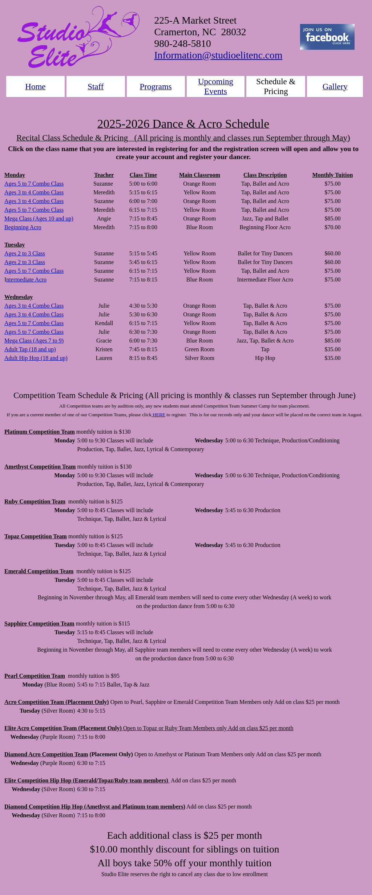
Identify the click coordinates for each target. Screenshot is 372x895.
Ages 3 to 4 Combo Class (34, 192)
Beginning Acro (22, 227)
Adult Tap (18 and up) (30, 349)
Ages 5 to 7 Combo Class (34, 184)
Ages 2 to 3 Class (24, 253)
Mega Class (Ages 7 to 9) (34, 340)
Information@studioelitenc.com (218, 55)
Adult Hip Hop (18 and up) (36, 358)
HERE (159, 414)
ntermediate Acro (26, 279)
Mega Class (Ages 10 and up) (38, 218)
